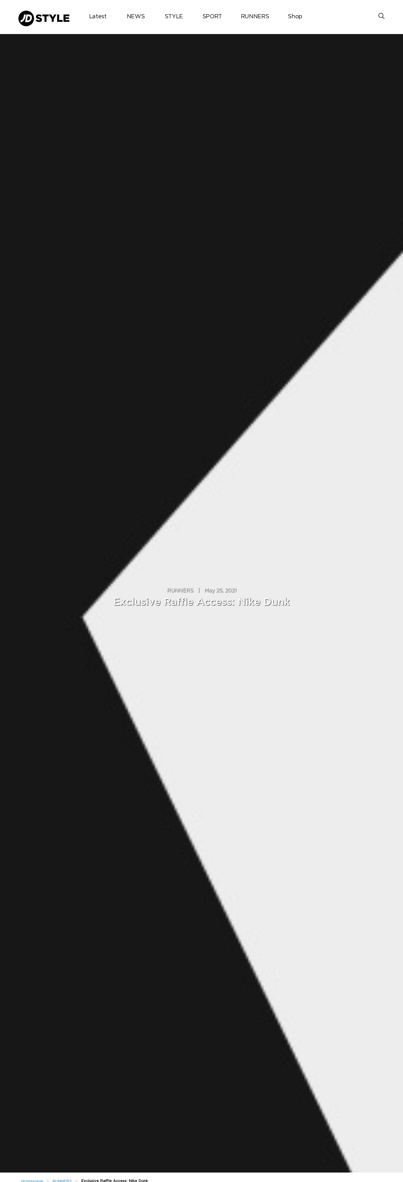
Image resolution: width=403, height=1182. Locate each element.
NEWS (136, 17)
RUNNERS (255, 17)
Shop (295, 17)
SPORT (212, 17)
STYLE (174, 17)
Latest (98, 17)
